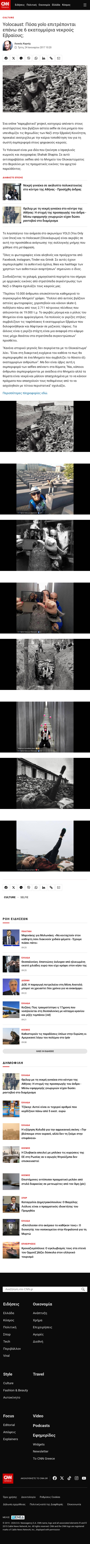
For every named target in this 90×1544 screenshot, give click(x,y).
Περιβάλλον (12, 1349)
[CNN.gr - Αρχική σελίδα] (8, 1479)
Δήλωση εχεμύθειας (14, 1504)
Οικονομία (44, 4)
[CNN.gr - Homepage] (5, 5)
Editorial (9, 1425)
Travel (38, 1374)
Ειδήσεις (20, 4)
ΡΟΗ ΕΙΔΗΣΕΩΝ (15, 919)
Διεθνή (38, 1341)
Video (38, 1416)
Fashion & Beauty (15, 1390)
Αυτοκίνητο (11, 1397)
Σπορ (7, 1334)
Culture (8, 1383)
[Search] (83, 1289)
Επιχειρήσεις (42, 1327)
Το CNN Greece (44, 1458)
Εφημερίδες (44, 1435)
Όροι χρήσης (10, 1497)
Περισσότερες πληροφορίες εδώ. (25, 393)
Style (7, 1374)
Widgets (39, 1444)
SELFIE (24, 897)
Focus (8, 1416)
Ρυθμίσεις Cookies (50, 1497)
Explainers (10, 1439)
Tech (6, 1341)
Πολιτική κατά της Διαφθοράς (46, 1504)
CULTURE (8, 17)
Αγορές (38, 1334)
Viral (6, 1356)
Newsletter (40, 1451)
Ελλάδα (56, 4)
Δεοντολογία (28, 1497)
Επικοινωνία (74, 1504)
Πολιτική (31, 4)
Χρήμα (37, 1320)
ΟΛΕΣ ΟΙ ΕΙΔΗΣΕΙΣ (45, 1051)
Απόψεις (9, 1432)
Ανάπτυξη (40, 1313)
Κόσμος (66, 4)
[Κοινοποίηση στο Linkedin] (43, 58)
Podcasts (41, 1425)
